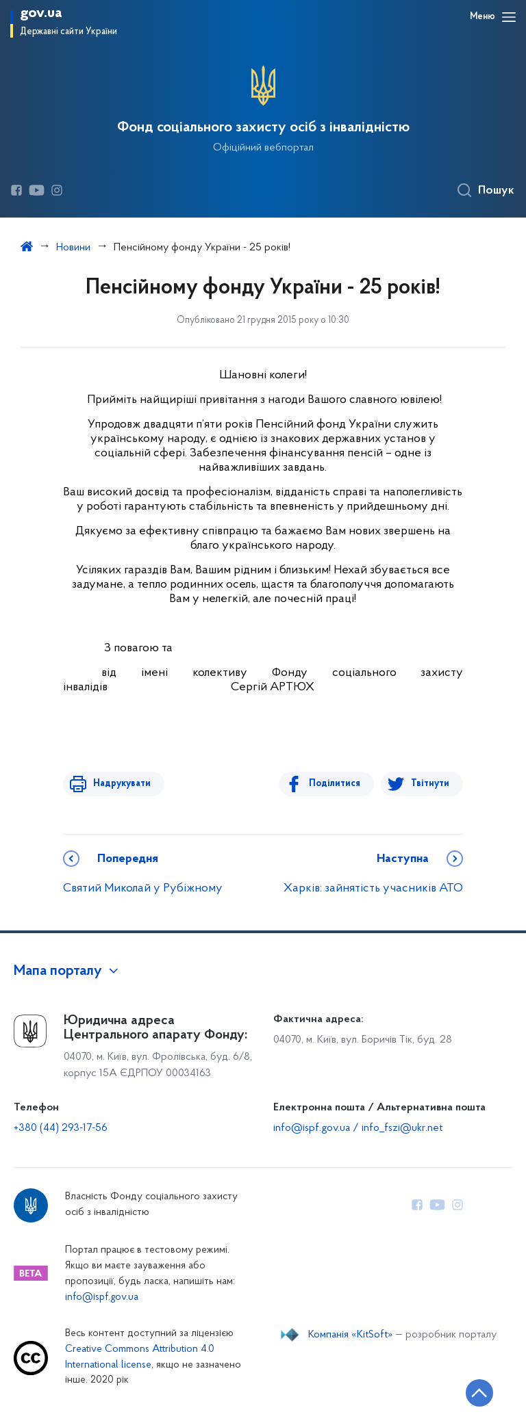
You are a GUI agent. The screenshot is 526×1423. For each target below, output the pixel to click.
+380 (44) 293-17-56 (61, 1128)
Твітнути (430, 784)
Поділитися (337, 784)
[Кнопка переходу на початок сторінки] (474, 1392)
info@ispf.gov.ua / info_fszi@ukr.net (357, 1128)
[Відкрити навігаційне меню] (509, 17)
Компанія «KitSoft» (350, 1334)
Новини (73, 247)
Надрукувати (119, 784)
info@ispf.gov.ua (101, 1297)
